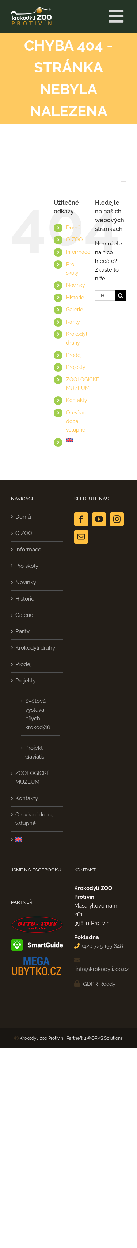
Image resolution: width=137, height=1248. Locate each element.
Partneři (74, 1038)
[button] (14, 1233)
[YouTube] (99, 519)
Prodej (73, 355)
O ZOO (74, 240)
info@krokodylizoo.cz (102, 969)
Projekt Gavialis (34, 752)
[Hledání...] (105, 295)
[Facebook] (81, 519)
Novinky (75, 285)
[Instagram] (117, 519)
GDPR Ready (98, 984)
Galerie (74, 309)
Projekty (75, 367)
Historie (75, 297)
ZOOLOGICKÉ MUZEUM (32, 777)
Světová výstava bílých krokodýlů (37, 714)
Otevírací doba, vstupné (76, 421)
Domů (73, 228)
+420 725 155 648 (102, 946)
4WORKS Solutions (103, 1038)
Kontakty (76, 400)
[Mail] (81, 537)
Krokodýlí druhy (35, 648)
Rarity (73, 322)
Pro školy (26, 566)
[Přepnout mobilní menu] (117, 16)
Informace (78, 252)
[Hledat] (120, 295)
